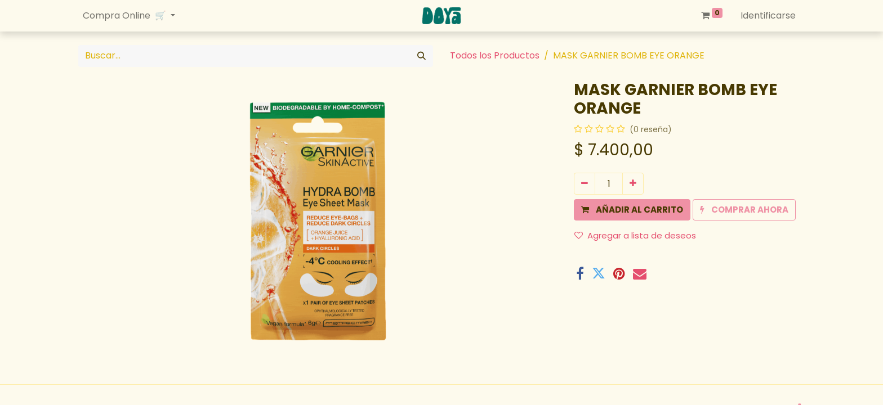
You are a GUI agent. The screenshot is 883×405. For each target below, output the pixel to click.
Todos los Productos (494, 55)
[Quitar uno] (584, 184)
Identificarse (768, 15)
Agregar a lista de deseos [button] (635, 235)
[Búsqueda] (421, 56)
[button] (632, 210)
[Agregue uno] (633, 184)
